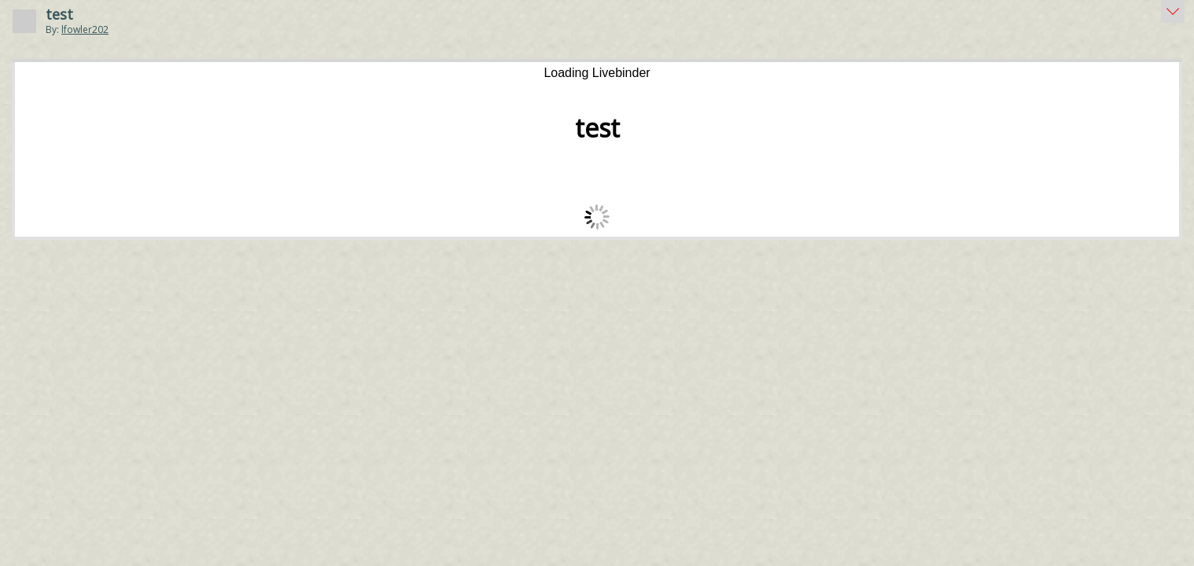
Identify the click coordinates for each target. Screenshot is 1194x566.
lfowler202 (85, 29)
